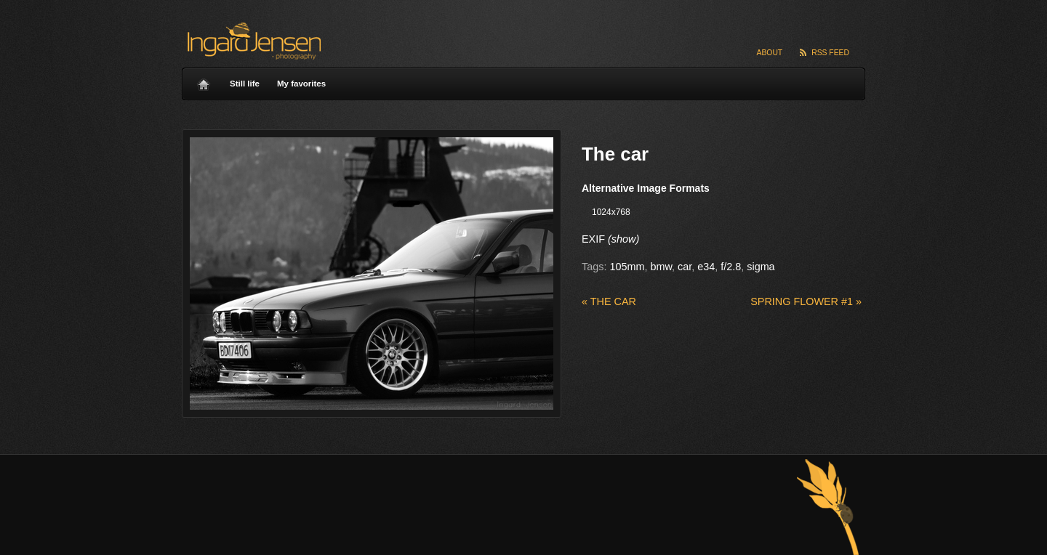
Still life (245, 83)
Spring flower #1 (806, 301)
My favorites (301, 83)
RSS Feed (830, 53)
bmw (661, 266)
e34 (706, 266)
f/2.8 (731, 266)
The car (609, 301)
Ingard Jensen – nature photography (252, 41)
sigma (760, 266)
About (770, 53)
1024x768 (611, 212)
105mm (626, 266)
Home (203, 81)
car (684, 266)
